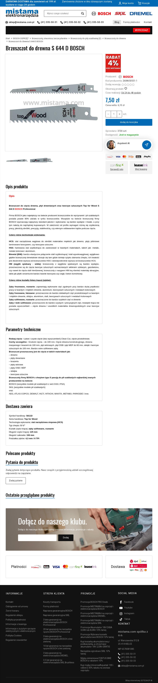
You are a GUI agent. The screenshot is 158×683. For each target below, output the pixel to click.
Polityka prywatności (16, 619)
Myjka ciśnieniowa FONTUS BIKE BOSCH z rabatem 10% (96, 658)
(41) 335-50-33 (95, 22)
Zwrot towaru (12, 610)
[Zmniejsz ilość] (119, 114)
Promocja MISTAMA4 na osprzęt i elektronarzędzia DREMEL (97, 614)
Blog (117, 22)
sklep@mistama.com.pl (21, 22)
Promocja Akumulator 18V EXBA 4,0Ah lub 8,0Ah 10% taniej (96, 628)
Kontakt (148, 22)
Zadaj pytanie (16, 480)
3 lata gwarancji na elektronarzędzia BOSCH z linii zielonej (57, 638)
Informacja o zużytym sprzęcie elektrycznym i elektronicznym (21, 629)
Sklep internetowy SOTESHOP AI (138, 680)
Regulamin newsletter (16, 639)
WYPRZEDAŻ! (141, 30)
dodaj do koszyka (129, 122)
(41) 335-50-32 (72, 22)
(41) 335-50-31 (49, 22)
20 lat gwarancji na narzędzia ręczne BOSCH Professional (57, 630)
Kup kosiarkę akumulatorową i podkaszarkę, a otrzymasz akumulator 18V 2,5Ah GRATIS (95, 643)
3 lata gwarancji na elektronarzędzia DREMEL (55, 653)
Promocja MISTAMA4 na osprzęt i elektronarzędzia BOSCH (97, 607)
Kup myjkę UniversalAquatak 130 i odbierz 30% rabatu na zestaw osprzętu (97, 667)
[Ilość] (114, 114)
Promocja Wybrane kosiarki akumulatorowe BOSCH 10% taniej (97, 635)
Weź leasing (141, 169)
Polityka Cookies (14, 635)
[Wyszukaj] (82, 13)
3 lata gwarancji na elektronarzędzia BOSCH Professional (55, 622)
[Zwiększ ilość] (108, 114)
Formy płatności (131, 22)
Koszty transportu (52, 601)
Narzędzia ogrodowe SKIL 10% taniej (95, 651)
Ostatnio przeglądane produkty (30, 495)
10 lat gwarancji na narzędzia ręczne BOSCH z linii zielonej (57, 646)
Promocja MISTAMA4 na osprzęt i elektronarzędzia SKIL (97, 621)
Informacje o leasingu (16, 623)
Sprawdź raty (116, 169)
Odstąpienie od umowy (17, 606)
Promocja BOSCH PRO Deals (94, 601)
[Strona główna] (22, 13)
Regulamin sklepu (14, 615)
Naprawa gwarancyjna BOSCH (57, 610)
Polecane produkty (20, 453)
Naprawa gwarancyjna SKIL (56, 615)
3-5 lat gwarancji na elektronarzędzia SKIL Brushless (58, 660)
